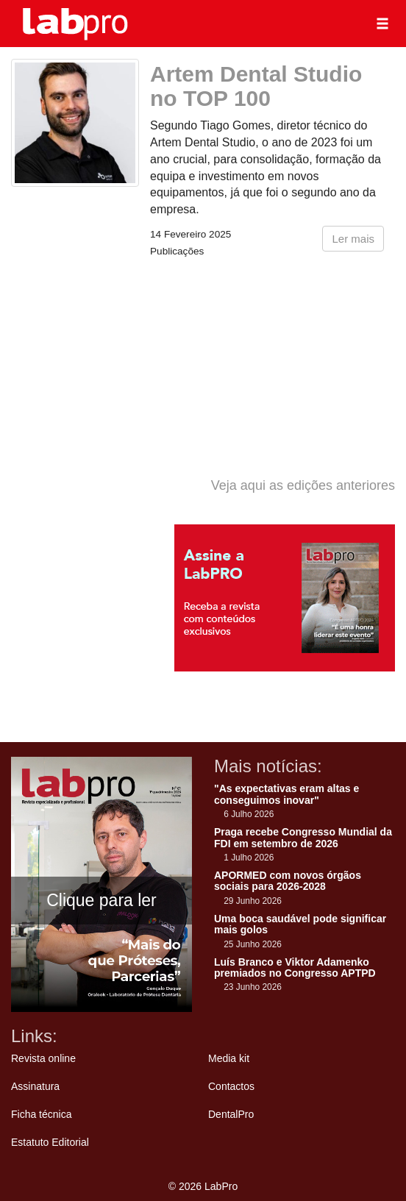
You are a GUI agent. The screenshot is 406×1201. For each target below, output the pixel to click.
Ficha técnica (41, 1114)
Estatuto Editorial (50, 1142)
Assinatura (35, 1086)
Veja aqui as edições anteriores (303, 485)
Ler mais (353, 238)
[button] (382, 23)
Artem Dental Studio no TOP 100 (256, 86)
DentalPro (231, 1114)
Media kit (228, 1058)
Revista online (43, 1058)
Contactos (231, 1086)
